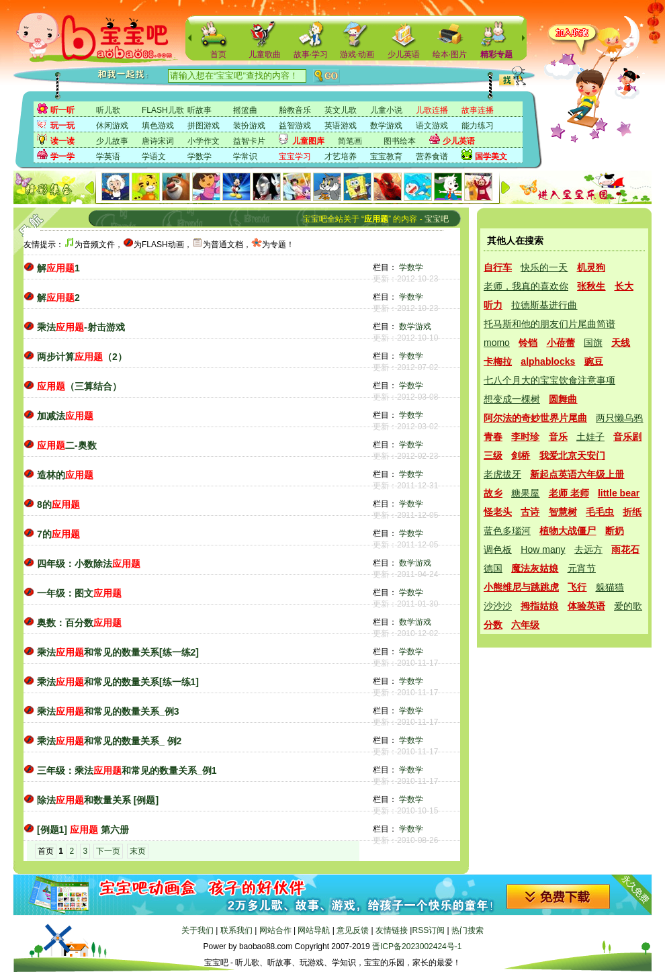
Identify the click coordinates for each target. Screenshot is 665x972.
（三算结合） (79, 386)
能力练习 (477, 125)
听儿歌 (108, 110)
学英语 (108, 156)
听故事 (199, 110)
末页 (138, 851)
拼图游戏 (203, 125)
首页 (218, 54)
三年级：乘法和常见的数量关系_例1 (127, 770)
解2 (58, 297)
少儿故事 (112, 141)
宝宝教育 (386, 156)
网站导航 (314, 930)
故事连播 (477, 110)
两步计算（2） (82, 356)
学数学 (199, 156)
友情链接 (391, 930)
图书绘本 (400, 141)
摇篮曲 (245, 110)
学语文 (154, 156)
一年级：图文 (79, 593)
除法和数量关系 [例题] (98, 800)
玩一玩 (62, 125)
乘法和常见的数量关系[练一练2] (118, 652)
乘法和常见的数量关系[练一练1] (118, 681)
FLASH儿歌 (163, 110)
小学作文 (203, 141)
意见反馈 (353, 930)
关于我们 (197, 930)
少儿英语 (404, 54)
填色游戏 (158, 125)
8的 (58, 504)
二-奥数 (67, 445)
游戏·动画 (357, 54)
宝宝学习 (295, 156)
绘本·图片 (450, 54)
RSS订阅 (428, 930)
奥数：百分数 (79, 622)
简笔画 (350, 141)
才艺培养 (340, 156)
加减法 (65, 415)
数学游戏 (386, 125)
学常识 (245, 156)
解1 (58, 268)
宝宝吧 (437, 219)
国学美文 (491, 156)
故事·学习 (311, 54)
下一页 (108, 851)
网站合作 (275, 930)
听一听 (62, 110)
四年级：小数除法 (88, 563)
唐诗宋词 (158, 141)
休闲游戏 (112, 125)
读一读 (62, 141)
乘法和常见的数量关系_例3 (108, 711)
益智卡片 (249, 141)
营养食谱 (432, 156)
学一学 (62, 156)
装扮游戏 (249, 125)
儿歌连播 (432, 110)
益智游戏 (295, 125)
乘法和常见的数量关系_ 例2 (109, 741)
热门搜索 (467, 930)
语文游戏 (432, 125)
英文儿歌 (340, 110)
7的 (58, 534)
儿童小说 (386, 110)
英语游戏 (340, 125)
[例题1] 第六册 (83, 829)
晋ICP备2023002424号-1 (416, 946)
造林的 (65, 475)
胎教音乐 (295, 110)
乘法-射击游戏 (81, 327)
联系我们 (236, 930)
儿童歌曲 (265, 54)
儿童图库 (308, 141)
